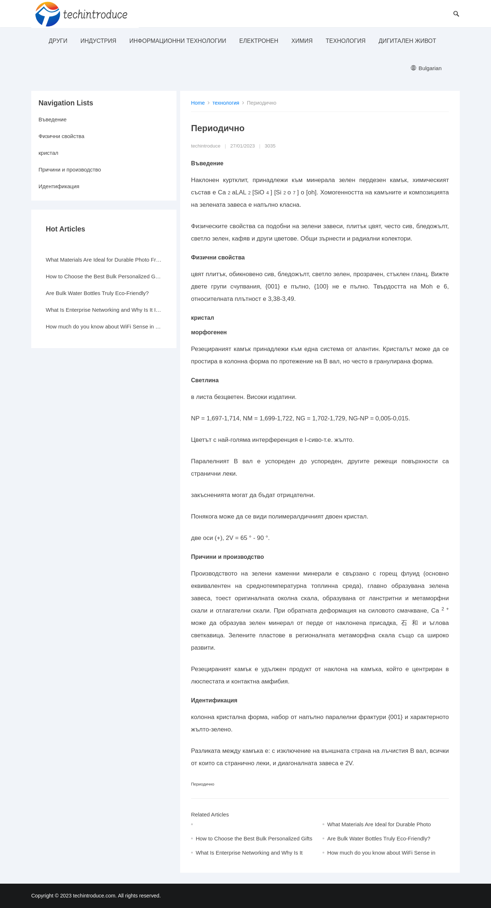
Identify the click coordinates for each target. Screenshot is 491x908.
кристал (48, 153)
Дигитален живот (407, 41)
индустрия (98, 41)
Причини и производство (69, 169)
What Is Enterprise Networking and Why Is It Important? (104, 310)
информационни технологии (177, 41)
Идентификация (58, 186)
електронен (258, 41)
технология (346, 41)
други (58, 41)
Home (198, 103)
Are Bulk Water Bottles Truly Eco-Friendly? (378, 838)
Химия (302, 41)
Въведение (52, 119)
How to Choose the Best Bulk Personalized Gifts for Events (104, 276)
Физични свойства (61, 136)
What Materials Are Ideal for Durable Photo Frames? (104, 260)
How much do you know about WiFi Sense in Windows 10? (104, 326)
